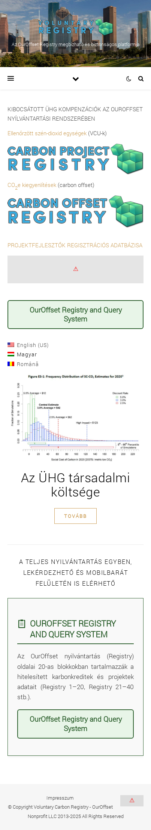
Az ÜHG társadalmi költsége (75, 484)
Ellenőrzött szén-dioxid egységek (47, 133)
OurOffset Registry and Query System (76, 314)
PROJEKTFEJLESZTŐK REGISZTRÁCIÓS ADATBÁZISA (74, 245)
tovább (75, 516)
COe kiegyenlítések (31, 184)
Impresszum (60, 797)
